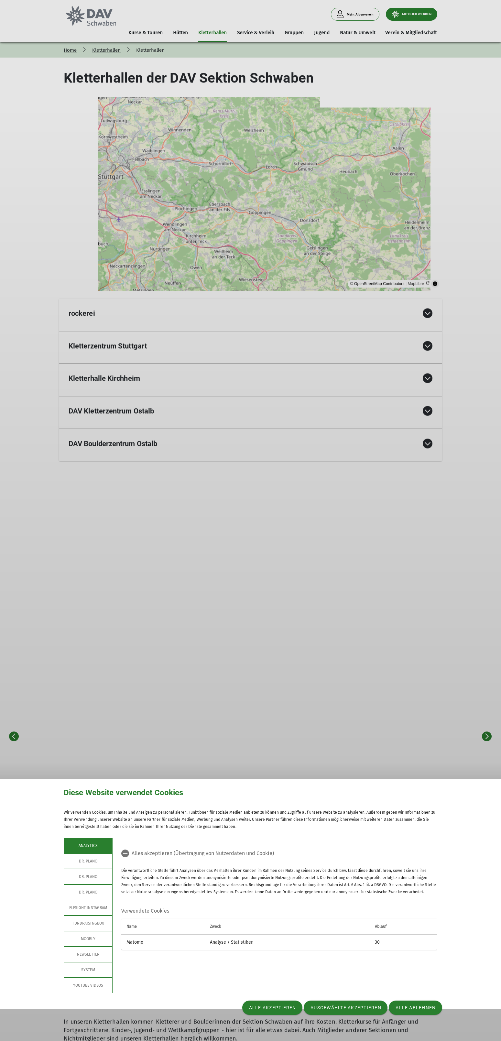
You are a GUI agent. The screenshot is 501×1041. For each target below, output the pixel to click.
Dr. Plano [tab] (88, 861)
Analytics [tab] (88, 845)
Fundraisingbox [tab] (88, 923)
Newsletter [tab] (88, 954)
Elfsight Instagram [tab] (88, 907)
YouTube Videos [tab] (88, 985)
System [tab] (88, 970)
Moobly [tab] (88, 939)
